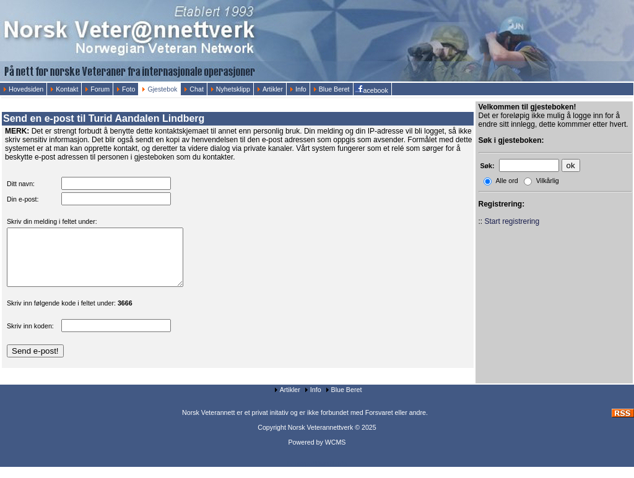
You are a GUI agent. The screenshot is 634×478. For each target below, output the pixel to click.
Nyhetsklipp (230, 89)
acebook (372, 89)
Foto (126, 89)
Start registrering (512, 221)
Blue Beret (331, 89)
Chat (193, 89)
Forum (97, 89)
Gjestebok (159, 89)
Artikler (270, 89)
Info (298, 89)
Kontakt (64, 89)
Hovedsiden (23, 89)
